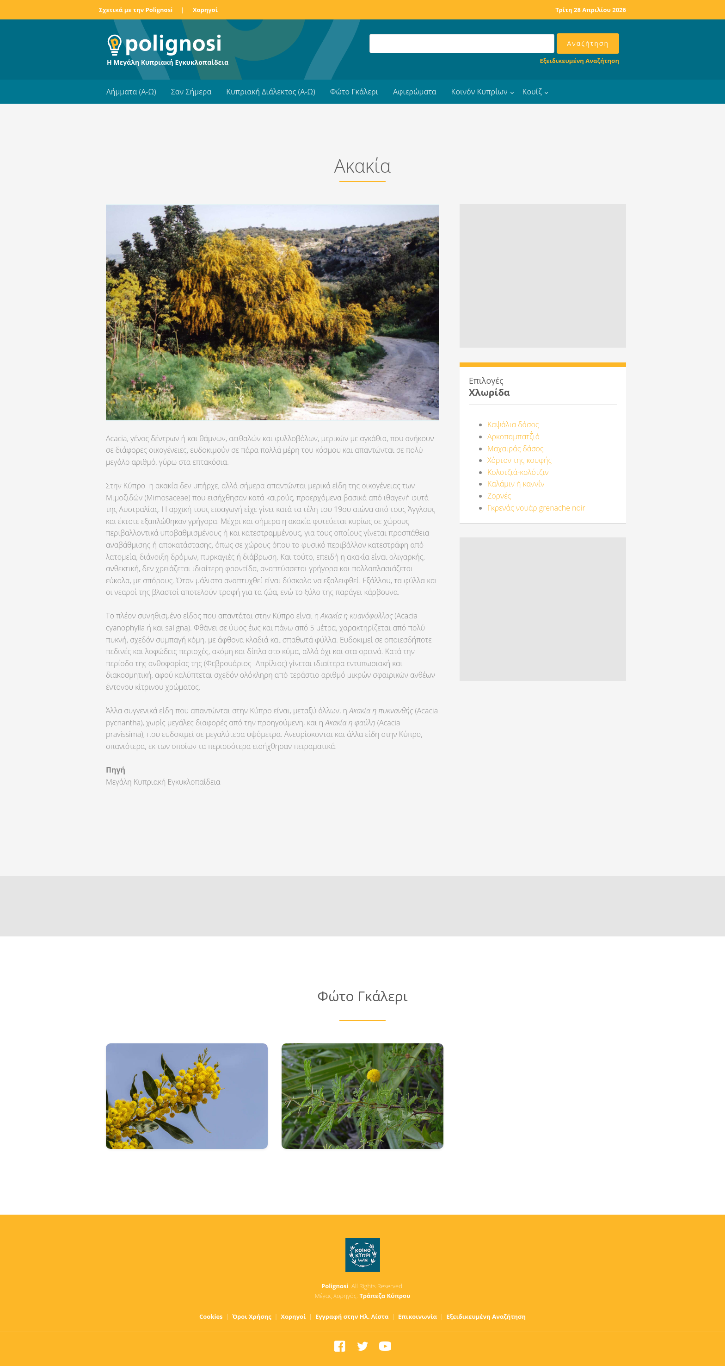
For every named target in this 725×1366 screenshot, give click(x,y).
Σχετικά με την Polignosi (135, 10)
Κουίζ (532, 92)
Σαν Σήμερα (191, 92)
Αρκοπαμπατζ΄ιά (513, 436)
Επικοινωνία (417, 1316)
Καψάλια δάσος (513, 424)
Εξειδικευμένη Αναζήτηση (579, 60)
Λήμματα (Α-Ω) (131, 92)
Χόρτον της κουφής (519, 460)
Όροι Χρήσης (251, 1316)
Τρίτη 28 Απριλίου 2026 (590, 10)
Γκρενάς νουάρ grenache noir (536, 508)
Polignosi (335, 1286)
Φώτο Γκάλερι (354, 92)
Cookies (211, 1316)
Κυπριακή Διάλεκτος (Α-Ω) (270, 92)
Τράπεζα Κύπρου (384, 1295)
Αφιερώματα (414, 92)
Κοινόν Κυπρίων (479, 92)
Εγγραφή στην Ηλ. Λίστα (352, 1316)
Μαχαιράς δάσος (515, 448)
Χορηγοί (205, 10)
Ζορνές (499, 496)
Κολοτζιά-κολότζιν (518, 472)
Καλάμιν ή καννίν (515, 484)
